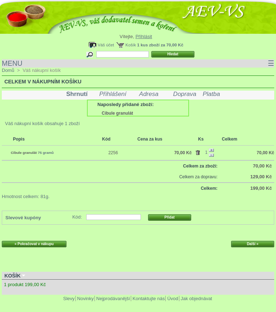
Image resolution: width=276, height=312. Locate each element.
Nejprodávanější (113, 298)
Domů (8, 70)
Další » (252, 244)
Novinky (85, 298)
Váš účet (106, 44)
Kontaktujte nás (149, 298)
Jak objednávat (196, 298)
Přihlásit (143, 36)
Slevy (69, 298)
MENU (138, 63)
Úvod (172, 298)
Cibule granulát (117, 113)
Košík (130, 44)
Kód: (77, 217)
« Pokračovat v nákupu (34, 244)
